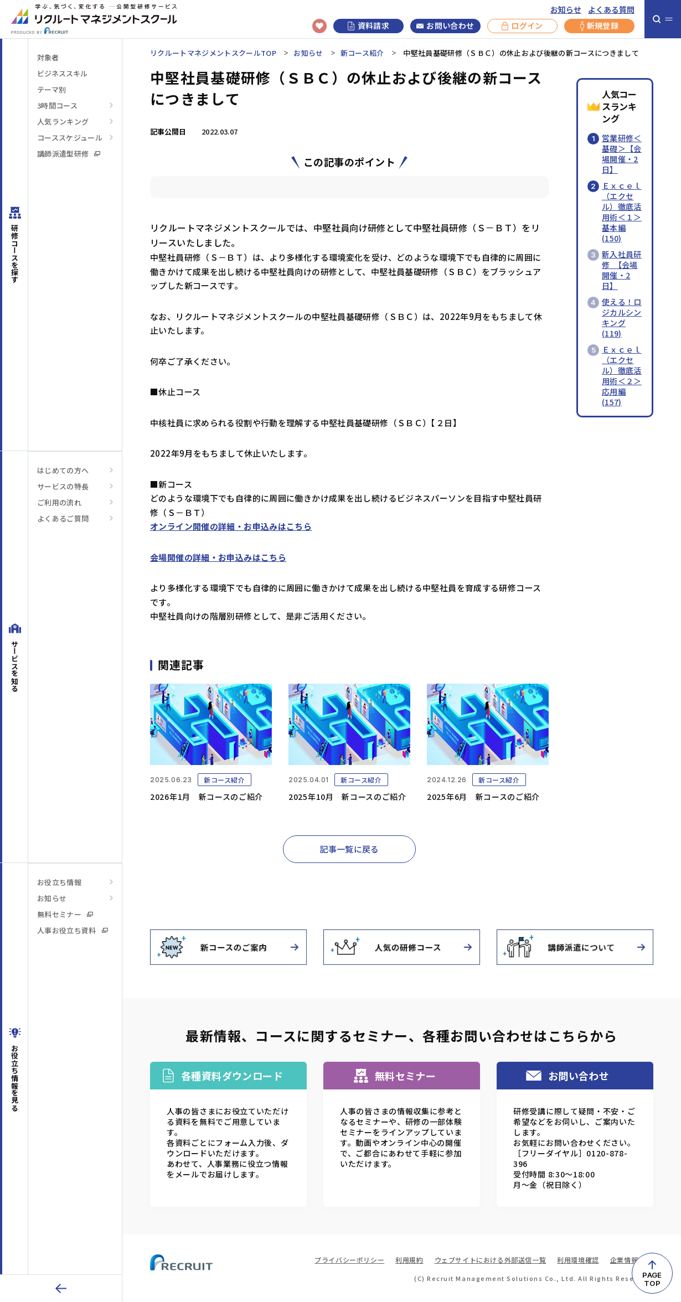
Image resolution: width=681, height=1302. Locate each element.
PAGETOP (652, 1279)
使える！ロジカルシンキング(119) (622, 317)
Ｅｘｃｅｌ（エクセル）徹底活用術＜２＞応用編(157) (622, 375)
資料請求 (368, 25)
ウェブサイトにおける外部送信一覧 (490, 1259)
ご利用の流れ (59, 502)
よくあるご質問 (63, 518)
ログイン (522, 26)
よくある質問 (611, 9)
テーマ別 (51, 89)
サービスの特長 (63, 486)
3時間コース (57, 105)
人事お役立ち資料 (72, 930)
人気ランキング (63, 121)
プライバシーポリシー (349, 1259)
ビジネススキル (62, 73)
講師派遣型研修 (68, 153)
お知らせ (565, 9)
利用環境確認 (578, 1259)
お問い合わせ (445, 26)
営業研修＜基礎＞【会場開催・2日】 (622, 153)
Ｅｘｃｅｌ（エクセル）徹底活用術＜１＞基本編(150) (622, 212)
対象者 (48, 57)
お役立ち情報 (59, 882)
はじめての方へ (63, 470)
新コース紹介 (362, 53)
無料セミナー (65, 914)
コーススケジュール (69, 137)
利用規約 (409, 1259)
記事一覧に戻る (349, 849)
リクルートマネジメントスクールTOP (213, 53)
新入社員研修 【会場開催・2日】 (622, 270)
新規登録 (599, 26)
